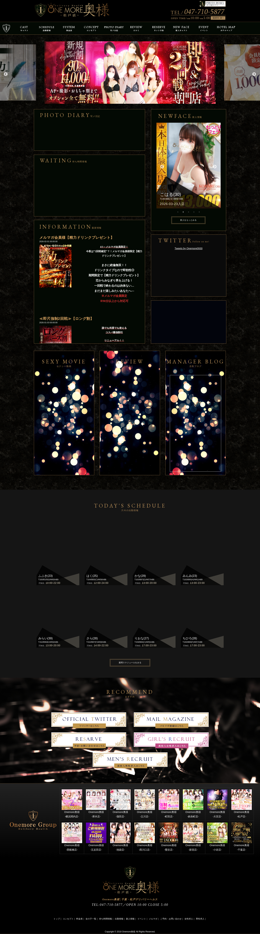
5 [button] (199, 212)
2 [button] (183, 212)
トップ (56, 919)
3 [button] (188, 212)
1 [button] (178, 212)
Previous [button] (5, 74)
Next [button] (254, 74)
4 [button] (194, 212)
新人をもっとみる (188, 220)
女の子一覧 (91, 919)
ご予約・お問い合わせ (171, 919)
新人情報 (130, 919)
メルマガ (153, 919)
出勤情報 (119, 919)
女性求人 (188, 919)
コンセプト (68, 919)
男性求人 (200, 919)
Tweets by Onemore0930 (188, 248)
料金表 (79, 919)
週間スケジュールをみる (130, 662)
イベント (141, 919)
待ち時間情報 (105, 919)
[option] (130, 73)
